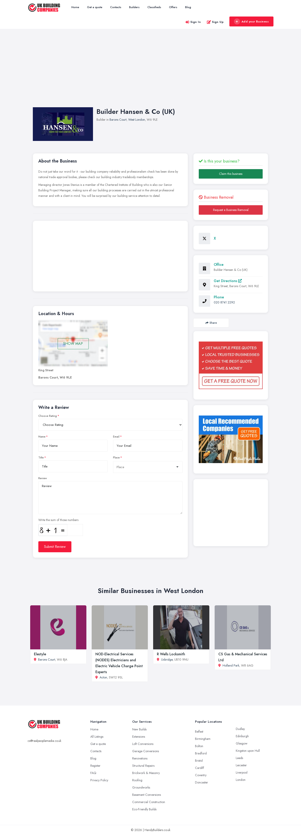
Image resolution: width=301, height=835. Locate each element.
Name (41, 437)
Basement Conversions (146, 795)
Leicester (241, 765)
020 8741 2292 (224, 302)
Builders (134, 7)
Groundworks (141, 787)
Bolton (199, 746)
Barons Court (118, 119)
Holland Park (231, 665)
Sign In (193, 22)
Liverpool (241, 772)
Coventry (200, 775)
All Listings (96, 736)
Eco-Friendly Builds (144, 809)
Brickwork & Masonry (146, 773)
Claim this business (230, 174)
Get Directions (228, 280)
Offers (173, 7)
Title (41, 458)
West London (136, 119)
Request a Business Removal (231, 210)
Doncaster (201, 782)
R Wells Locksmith (171, 654)
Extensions (138, 736)
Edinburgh (242, 736)
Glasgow (241, 743)
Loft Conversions (142, 744)
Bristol (199, 760)
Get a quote (94, 7)
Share (211, 323)
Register (95, 765)
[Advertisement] (150, 72)
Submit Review (55, 546)
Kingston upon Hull (248, 750)
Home (75, 7)
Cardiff (199, 768)
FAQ (93, 773)
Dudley (240, 729)
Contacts (115, 7)
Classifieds (154, 7)
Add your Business (251, 21)
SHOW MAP (73, 343)
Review (42, 478)
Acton (103, 677)
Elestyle (40, 654)
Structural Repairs (143, 765)
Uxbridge (167, 659)
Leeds (239, 758)
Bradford (201, 753)
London (240, 780)
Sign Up (215, 22)
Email (116, 437)
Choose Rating (47, 416)
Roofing (137, 780)
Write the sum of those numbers (58, 520)
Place (116, 458)
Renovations (139, 758)
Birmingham (202, 739)
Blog (188, 7)
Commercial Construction (148, 802)
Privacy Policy (99, 780)
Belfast (199, 731)
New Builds (139, 729)
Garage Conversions (145, 751)
